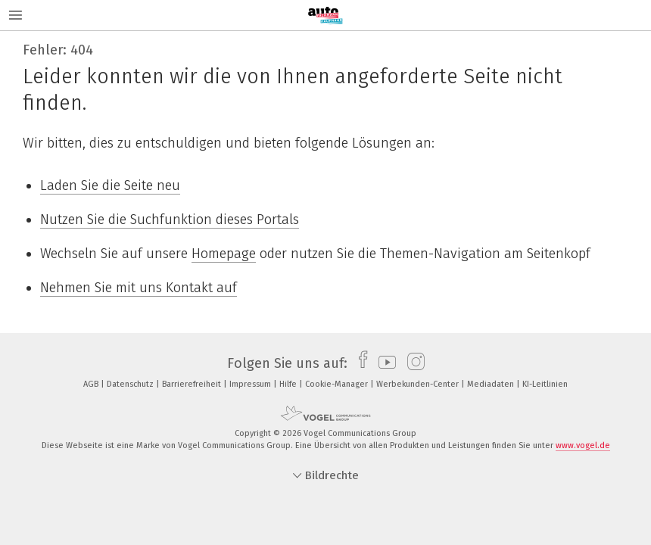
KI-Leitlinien (545, 384)
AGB (92, 384)
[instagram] (412, 363)
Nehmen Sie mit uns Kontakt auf (138, 287)
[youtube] (383, 363)
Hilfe (289, 384)
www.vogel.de (583, 445)
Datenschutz (131, 384)
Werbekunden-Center (418, 384)
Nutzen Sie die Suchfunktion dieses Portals (169, 219)
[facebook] (359, 363)
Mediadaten (491, 384)
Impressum (251, 384)
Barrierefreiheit (192, 384)
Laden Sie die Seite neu (110, 185)
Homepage (224, 253)
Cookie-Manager (337, 384)
